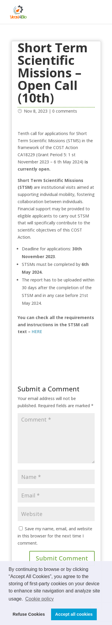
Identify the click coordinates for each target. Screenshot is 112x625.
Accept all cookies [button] (74, 614)
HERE (37, 331)
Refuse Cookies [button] (29, 614)
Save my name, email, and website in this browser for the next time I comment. (55, 536)
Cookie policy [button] (39, 598)
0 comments (64, 111)
